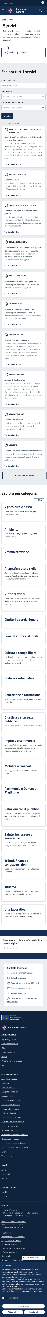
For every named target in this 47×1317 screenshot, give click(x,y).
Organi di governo (8, 1039)
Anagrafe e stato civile (10, 1091)
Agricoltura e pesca (9, 1078)
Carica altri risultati (24, 475)
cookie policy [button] (19, 1277)
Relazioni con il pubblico (10, 1138)
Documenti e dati (8, 1065)
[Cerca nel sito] (40, 10)
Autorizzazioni (7, 1096)
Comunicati (5, 1174)
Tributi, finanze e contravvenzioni (14, 1147)
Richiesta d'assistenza (10, 1244)
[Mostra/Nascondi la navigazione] (2, 10)
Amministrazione (8, 1087)
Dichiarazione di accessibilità (12, 1260)
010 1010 (19, 1227)
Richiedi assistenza (18, 977)
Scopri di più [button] (23, 1306)
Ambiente (5, 1083)
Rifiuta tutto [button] (13, 1312)
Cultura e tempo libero (10, 1108)
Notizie (4, 1178)
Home (3, 19)
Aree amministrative (9, 1043)
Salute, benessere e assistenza (13, 1143)
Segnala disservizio (18, 993)
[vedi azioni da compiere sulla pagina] (22, 52)
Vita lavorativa (7, 1156)
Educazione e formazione (11, 1117)
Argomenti (6, 91)
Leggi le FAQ (6, 1232)
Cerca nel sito (8, 80)
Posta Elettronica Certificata (12, 1224)
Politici (4, 1056)
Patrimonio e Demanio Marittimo (14, 1134)
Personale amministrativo (11, 1060)
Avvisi (3, 1169)
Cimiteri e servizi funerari (11, 1100)
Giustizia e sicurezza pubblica (12, 1121)
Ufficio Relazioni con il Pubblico (13, 1221)
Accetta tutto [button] (34, 1312)
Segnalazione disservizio (11, 1240)
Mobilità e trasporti (9, 1130)
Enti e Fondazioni (8, 1052)
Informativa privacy (9, 1252)
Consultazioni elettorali (10, 1104)
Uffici (3, 1047)
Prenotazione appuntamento (13, 1236)
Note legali (5, 1256)
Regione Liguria (8, 3)
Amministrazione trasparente (13, 1248)
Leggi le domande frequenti (22, 972)
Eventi (4, 1196)
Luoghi (4, 1192)
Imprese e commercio (9, 1125)
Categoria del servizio (12, 102)
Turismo (4, 1151)
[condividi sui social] (10, 52)
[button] (39, 500)
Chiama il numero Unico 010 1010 (25, 983)
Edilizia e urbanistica (9, 1113)
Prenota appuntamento (20, 988)
